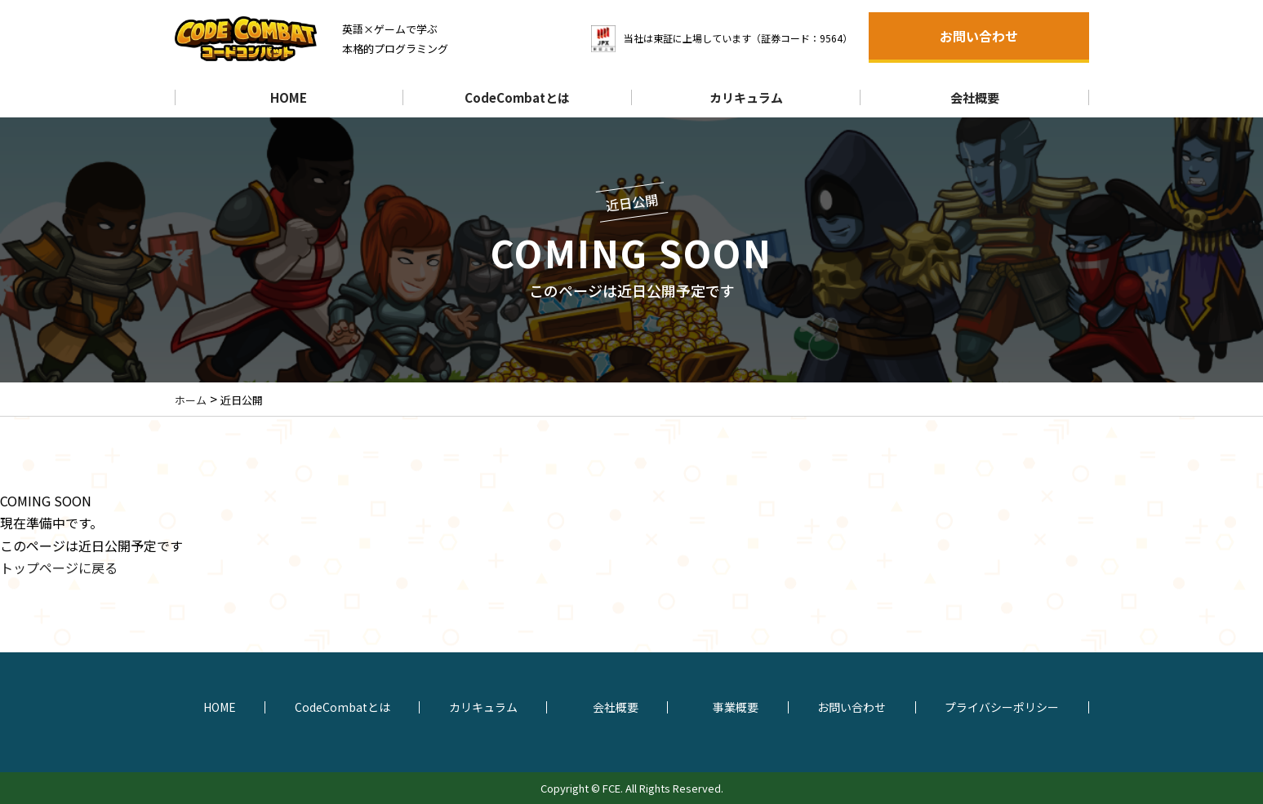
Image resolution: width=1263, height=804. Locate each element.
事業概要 (735, 707)
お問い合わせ (979, 36)
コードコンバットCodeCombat (256, 38)
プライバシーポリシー (1002, 707)
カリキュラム (746, 97)
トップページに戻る (59, 567)
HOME (288, 97)
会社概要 (974, 97)
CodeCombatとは (517, 97)
